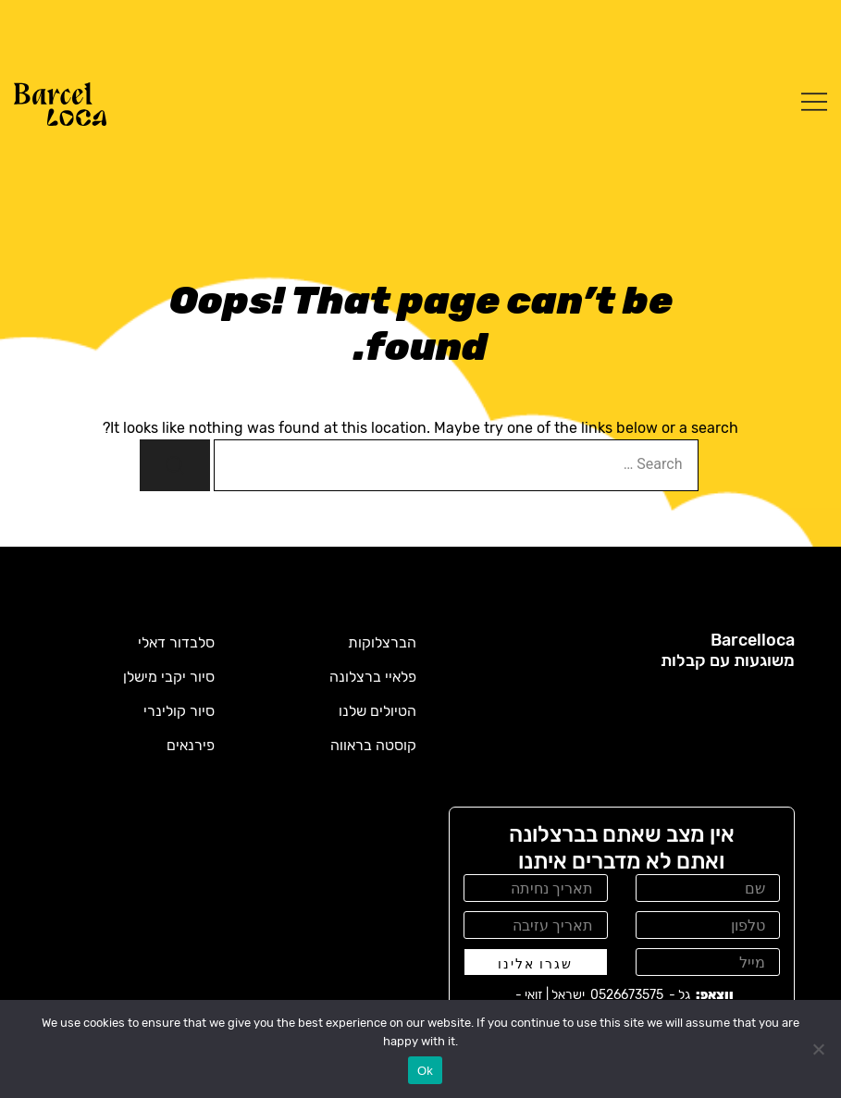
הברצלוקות (382, 642)
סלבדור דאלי (176, 642)
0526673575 (626, 995)
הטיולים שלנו (377, 711)
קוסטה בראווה (373, 745)
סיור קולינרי (179, 711)
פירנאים (191, 745)
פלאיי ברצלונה (372, 676)
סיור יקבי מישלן (169, 676)
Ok (425, 1071)
